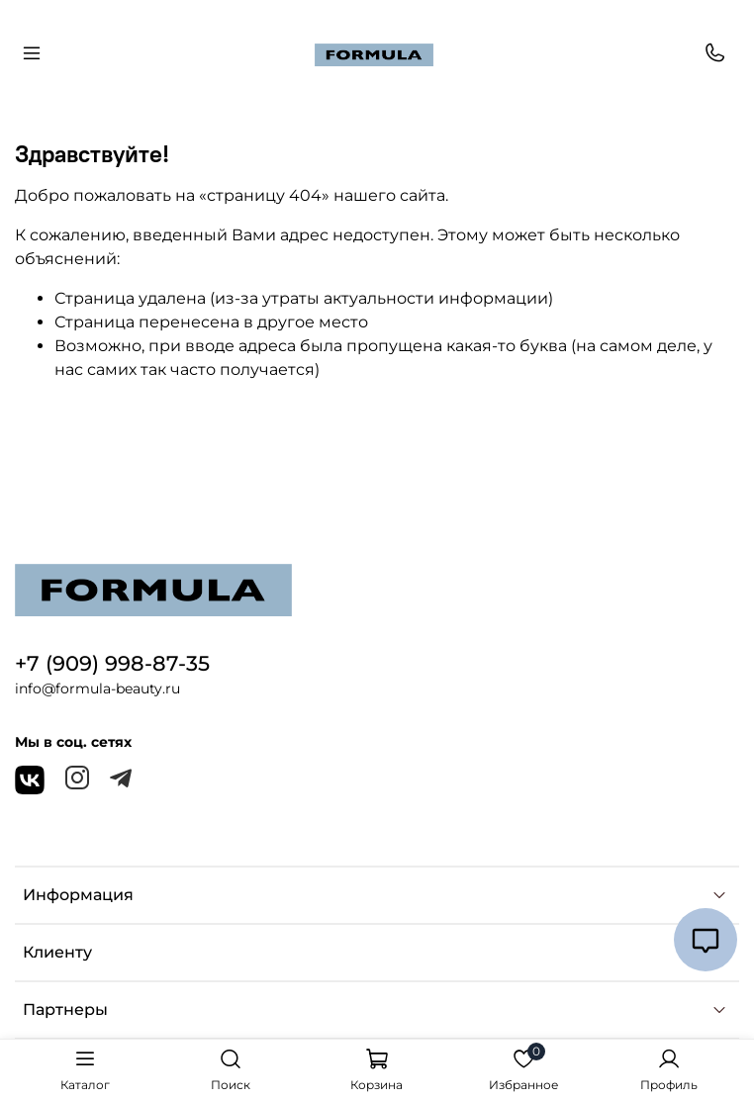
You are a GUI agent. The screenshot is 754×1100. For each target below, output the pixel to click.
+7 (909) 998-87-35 (112, 663)
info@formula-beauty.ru (97, 688)
